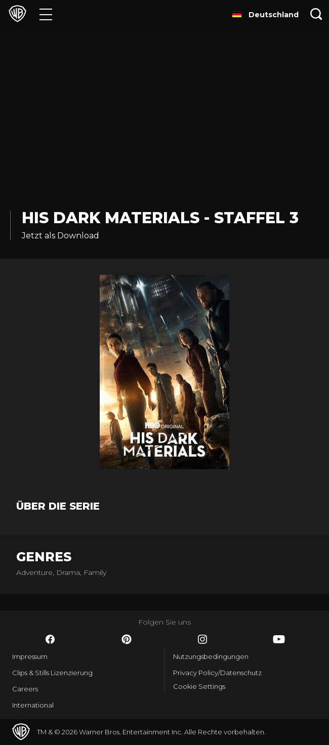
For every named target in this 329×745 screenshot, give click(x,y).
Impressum (30, 656)
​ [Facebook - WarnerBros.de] (50, 639)
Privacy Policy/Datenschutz (217, 673)
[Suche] (316, 14)
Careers (25, 689)
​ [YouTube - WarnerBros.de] (279, 639)
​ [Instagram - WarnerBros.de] (202, 639)
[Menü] (45, 14)
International (33, 705)
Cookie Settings (199, 686)
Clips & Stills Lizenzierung (52, 673)
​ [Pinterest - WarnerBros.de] (126, 639)
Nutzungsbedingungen (211, 656)
